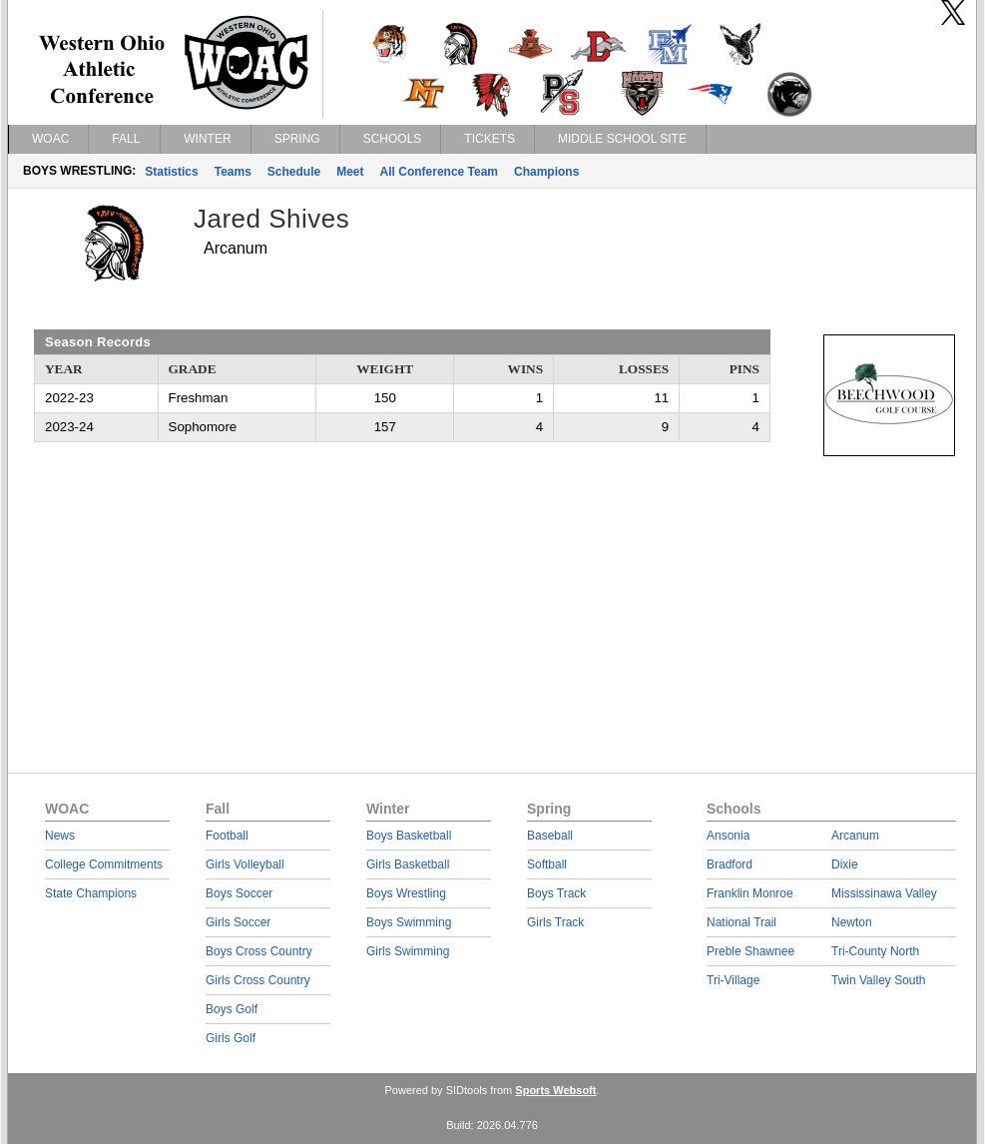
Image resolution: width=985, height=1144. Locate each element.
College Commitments (104, 864)
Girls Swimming (407, 951)
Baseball (550, 836)
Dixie (844, 864)
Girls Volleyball (245, 864)
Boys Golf (231, 1009)
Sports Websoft (555, 1090)
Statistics (171, 172)
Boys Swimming (408, 922)
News (60, 836)
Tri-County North (875, 951)
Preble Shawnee (750, 951)
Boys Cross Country (259, 951)
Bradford (729, 864)
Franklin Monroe (750, 893)
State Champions (91, 893)
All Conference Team (439, 172)
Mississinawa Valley (884, 893)
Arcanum (855, 836)
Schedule (293, 172)
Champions (546, 172)
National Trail (741, 922)
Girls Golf (230, 1038)
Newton (851, 922)
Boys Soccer (239, 893)
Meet (349, 172)
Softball (547, 864)
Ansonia (728, 836)
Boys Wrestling (406, 893)
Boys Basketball (408, 836)
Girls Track (555, 922)
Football (227, 836)
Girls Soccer (238, 922)
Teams (233, 172)
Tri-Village (733, 980)
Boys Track (556, 893)
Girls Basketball (407, 864)
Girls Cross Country (258, 980)
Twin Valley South (878, 980)
